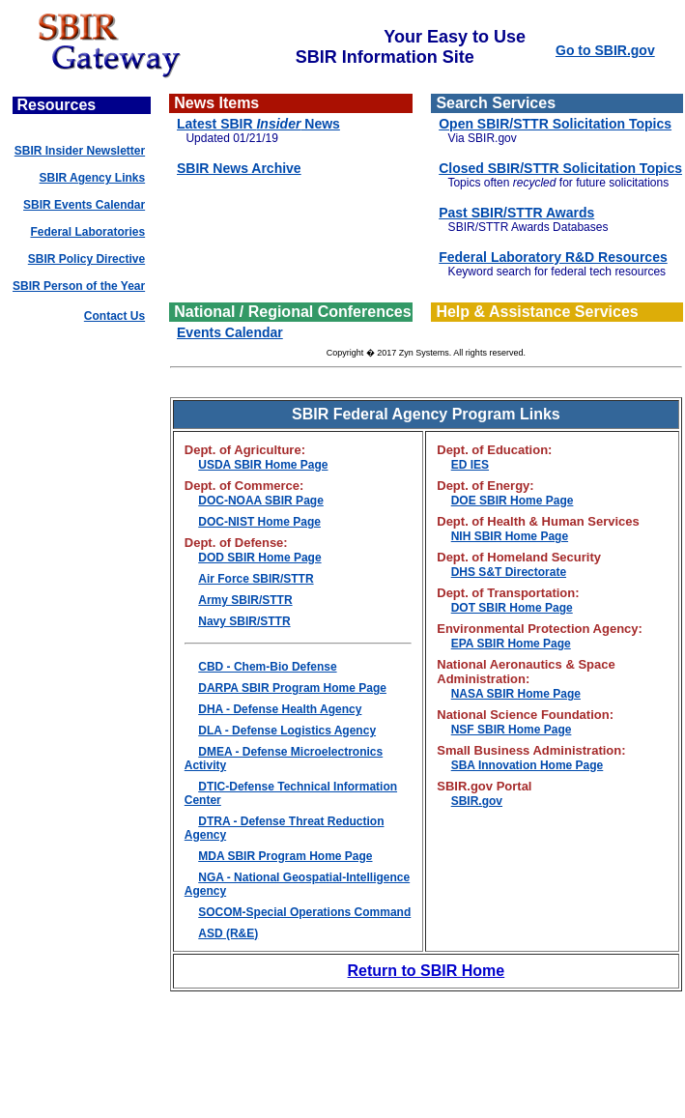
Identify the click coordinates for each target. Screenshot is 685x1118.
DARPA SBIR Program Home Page (292, 688)
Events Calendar (230, 332)
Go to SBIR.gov (605, 50)
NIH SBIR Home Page (509, 536)
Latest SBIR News (258, 123)
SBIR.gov (476, 801)
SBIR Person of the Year (79, 286)
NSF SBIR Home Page (511, 729)
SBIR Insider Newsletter (79, 151)
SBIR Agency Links (93, 178)
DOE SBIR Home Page (512, 500)
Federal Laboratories (87, 232)
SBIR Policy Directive (86, 259)
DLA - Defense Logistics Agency (287, 730)
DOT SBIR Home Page (512, 608)
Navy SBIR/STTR (244, 621)
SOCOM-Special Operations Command (304, 912)
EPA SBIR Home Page (511, 643)
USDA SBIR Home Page (263, 465)
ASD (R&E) (228, 933)
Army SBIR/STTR (245, 600)
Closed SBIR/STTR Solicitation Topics (560, 168)
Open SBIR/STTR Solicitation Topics (555, 123)
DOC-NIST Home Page (259, 522)
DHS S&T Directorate (508, 572)
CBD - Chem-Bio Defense (267, 667)
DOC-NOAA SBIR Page (261, 500)
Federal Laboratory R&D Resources (553, 257)
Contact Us (114, 316)
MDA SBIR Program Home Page (285, 856)
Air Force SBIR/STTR (255, 579)
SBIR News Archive (239, 168)
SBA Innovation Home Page (527, 765)
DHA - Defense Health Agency (279, 709)
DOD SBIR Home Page (259, 557)
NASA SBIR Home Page (516, 694)
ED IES (470, 465)
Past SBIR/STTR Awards (516, 212)
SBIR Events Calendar (84, 205)
